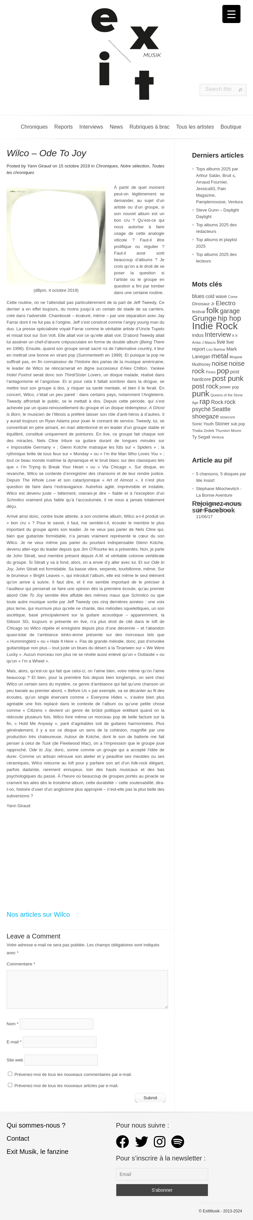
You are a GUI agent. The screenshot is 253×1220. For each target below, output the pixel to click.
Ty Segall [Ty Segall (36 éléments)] (201, 437)
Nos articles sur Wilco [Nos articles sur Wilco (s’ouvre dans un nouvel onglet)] (38, 914)
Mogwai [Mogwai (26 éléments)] (236, 357)
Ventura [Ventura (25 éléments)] (217, 437)
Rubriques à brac (149, 127)
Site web (15, 1060)
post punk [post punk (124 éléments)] (227, 378)
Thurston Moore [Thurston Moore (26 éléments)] (228, 431)
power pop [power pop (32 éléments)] (229, 387)
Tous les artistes (195, 127)
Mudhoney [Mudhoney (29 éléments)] (201, 364)
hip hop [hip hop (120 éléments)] (229, 318)
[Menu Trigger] (231, 14)
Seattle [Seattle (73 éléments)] (221, 409)
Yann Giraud (39, 165)
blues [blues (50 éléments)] (198, 296)
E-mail (14, 1041)
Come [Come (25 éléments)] (233, 297)
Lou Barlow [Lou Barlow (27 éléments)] (215, 349)
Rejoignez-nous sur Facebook (216, 507)
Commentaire (21, 963)
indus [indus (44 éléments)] (198, 335)
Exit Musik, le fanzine (38, 1151)
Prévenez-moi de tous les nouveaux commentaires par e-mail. (73, 1074)
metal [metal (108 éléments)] (219, 356)
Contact (18, 1138)
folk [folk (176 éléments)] (212, 310)
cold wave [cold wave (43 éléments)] (216, 296)
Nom (12, 1023)
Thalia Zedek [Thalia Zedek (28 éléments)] (203, 430)
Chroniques (34, 127)
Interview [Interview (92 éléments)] (218, 334)
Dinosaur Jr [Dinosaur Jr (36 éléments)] (203, 303)
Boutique (230, 127)
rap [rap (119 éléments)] (205, 401)
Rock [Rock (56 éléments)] (217, 402)
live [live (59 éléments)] (221, 342)
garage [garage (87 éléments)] (230, 310)
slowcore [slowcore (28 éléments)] (227, 417)
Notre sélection (134, 165)
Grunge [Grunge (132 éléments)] (204, 318)
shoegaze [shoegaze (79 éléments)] (205, 416)
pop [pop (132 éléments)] (223, 371)
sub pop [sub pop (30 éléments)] (238, 424)
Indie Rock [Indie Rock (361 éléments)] (215, 325)
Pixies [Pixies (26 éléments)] (211, 372)
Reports (63, 127)
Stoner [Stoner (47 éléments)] (222, 423)
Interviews (91, 127)
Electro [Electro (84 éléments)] (226, 303)
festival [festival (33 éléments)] (198, 311)
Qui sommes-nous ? (36, 1125)
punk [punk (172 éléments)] (200, 393)
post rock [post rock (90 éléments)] (205, 386)
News (116, 127)
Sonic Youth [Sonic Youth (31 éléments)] (203, 424)
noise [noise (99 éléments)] (219, 363)
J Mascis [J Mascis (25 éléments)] (209, 342)
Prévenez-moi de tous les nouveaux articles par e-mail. (66, 1085)
